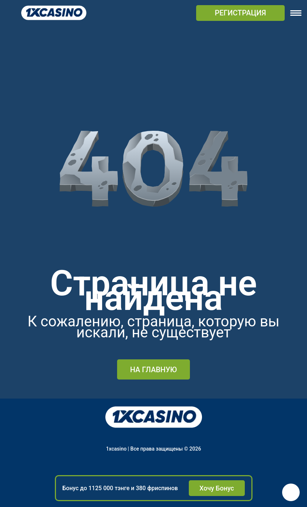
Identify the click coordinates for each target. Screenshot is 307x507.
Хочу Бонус (216, 488)
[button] (291, 492)
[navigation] (296, 13)
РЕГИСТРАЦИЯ (240, 12)
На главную (153, 369)
